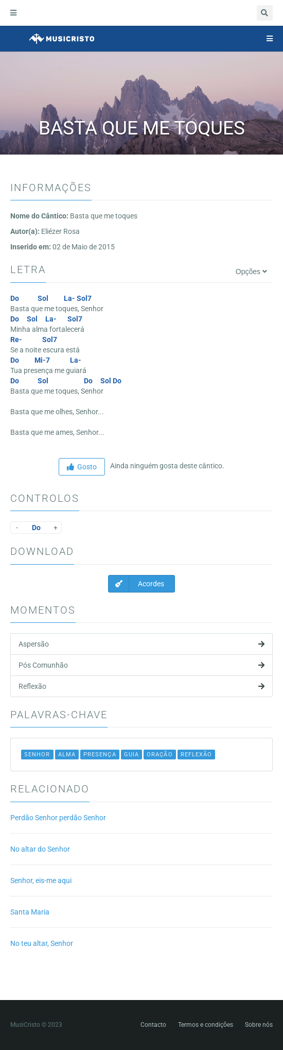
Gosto (82, 467)
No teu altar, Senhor (41, 943)
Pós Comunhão (141, 665)
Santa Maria (29, 912)
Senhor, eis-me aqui (41, 880)
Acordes (136, 583)
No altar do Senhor (40, 849)
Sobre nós (259, 1024)
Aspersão (141, 644)
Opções (251, 271)
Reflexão (141, 686)
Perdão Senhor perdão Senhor (58, 818)
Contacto (153, 1024)
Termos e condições (205, 1024)
